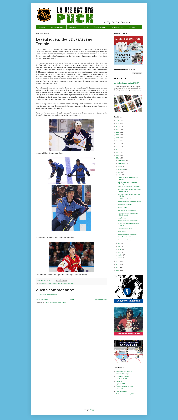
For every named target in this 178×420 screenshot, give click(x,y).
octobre (120, 166)
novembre (121, 163)
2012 (118, 261)
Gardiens (119, 381)
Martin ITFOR (43, 280)
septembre (121, 169)
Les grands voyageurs (123, 376)
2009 (118, 270)
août (119, 172)
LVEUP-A (49, 283)
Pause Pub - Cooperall (125, 228)
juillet (120, 175)
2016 (118, 149)
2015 (118, 152)
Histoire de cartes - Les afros (127, 234)
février (120, 255)
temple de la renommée (60, 283)
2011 (118, 264)
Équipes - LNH (120, 384)
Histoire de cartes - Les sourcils (128, 210)
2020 (118, 138)
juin (119, 243)
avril (119, 249)
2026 (118, 120)
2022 (118, 132)
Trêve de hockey (121, 391)
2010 (118, 267)
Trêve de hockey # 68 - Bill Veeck (128, 187)
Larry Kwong (122, 218)
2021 (118, 135)
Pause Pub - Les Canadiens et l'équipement (128, 214)
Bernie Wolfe (122, 231)
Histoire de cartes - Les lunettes (128, 221)
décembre (121, 160)
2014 (118, 155)
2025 (118, 123)
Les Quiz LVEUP (121, 379)
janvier (120, 258)
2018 (118, 143)
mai (119, 246)
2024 (118, 126)
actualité (43, 283)
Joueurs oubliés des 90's (124, 371)
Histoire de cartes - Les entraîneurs (129, 202)
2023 (118, 129)
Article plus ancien (101, 299)
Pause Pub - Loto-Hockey (126, 237)
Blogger (92, 410)
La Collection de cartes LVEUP (126, 83)
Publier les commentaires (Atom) (55, 302)
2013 (118, 158)
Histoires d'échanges (122, 374)
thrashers (70, 283)
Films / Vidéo (120, 389)
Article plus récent (42, 299)
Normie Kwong (122, 207)
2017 (118, 146)
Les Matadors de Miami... (126, 199)
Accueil (71, 299)
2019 (118, 141)
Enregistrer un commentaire (48, 295)
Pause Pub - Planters (125, 205)
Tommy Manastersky (124, 240)
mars (120, 252)
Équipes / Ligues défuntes (124, 386)
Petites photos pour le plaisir (125, 394)
